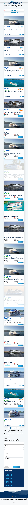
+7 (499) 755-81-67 (8, 481)
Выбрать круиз (20, 34)
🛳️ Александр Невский (8, 324)
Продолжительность (8, 458)
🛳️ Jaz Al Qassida (7, 54)
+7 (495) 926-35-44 (8, 474)
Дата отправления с (8, 461)
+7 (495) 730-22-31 (8, 478)
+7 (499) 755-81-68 (8, 482)
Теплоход (6, 455)
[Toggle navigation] (23, 1)
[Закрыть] (26, 498)
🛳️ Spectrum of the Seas (8, 304)
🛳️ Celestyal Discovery (8, 34)
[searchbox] (14, 446)
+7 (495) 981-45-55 (8, 475)
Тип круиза (6, 445)
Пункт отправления (8, 448)
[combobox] (14, 447)
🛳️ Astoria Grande (7, 96)
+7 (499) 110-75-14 (8, 485)
